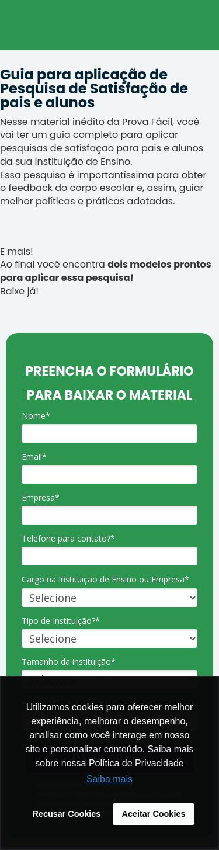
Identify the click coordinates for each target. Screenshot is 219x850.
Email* (34, 457)
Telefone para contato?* (68, 538)
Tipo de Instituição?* (61, 621)
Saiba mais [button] (109, 779)
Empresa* (41, 497)
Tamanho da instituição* (69, 662)
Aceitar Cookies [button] (154, 813)
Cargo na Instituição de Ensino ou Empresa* (105, 579)
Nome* (36, 416)
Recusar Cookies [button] (67, 813)
